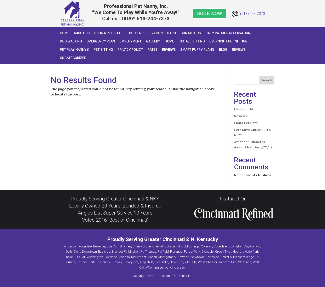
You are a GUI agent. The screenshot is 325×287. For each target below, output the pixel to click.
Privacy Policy (130, 50)
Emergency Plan (100, 41)
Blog (223, 50)
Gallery (153, 41)
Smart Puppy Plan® (197, 50)
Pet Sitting (103, 50)
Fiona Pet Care (246, 123)
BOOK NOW (209, 13)
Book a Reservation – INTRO (152, 33)
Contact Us (191, 33)
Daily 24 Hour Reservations (228, 33)
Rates (153, 50)
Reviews (169, 50)
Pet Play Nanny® (74, 50)
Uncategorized (73, 58)
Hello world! (244, 109)
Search (266, 80)
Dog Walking (71, 41)
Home (64, 33)
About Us (82, 33)
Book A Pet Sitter (109, 33)
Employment (131, 41)
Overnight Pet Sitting (228, 41)
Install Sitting (192, 41)
